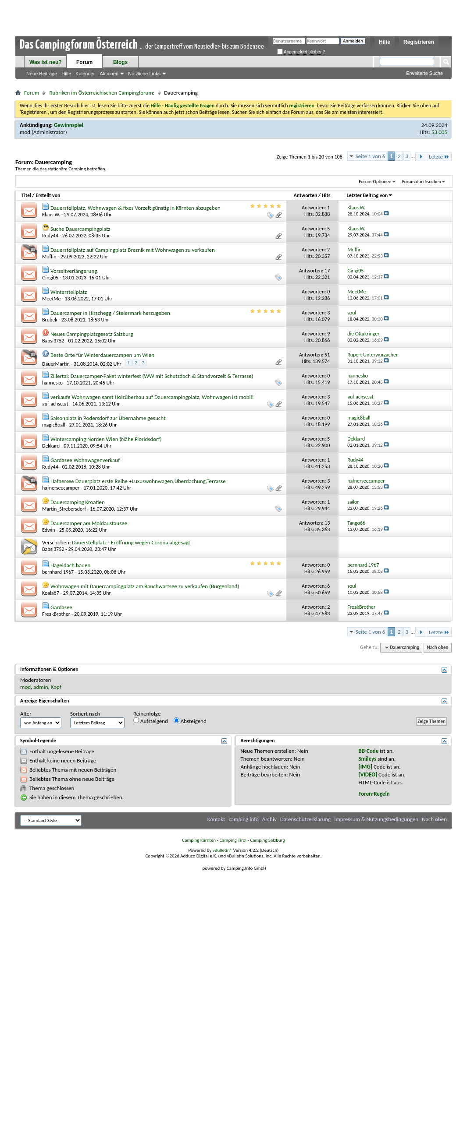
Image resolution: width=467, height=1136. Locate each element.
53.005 (439, 132)
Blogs (120, 62)
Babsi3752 (53, 341)
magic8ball (53, 425)
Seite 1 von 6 (370, 156)
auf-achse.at (55, 404)
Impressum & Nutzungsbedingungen (376, 819)
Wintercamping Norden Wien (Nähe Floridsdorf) (106, 439)
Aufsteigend (150, 720)
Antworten (305, 195)
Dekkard (51, 446)
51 (327, 355)
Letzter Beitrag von (370, 195)
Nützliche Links (144, 73)
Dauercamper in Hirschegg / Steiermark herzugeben (110, 313)
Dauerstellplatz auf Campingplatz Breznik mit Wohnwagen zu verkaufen (132, 250)
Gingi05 (50, 278)
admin (40, 687)
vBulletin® (222, 850)
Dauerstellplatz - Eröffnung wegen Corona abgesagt (131, 542)
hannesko (52, 383)
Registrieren (418, 42)
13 (327, 523)
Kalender (85, 73)
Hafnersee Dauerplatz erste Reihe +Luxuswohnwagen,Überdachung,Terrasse (138, 481)
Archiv (269, 819)
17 (327, 271)
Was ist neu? (45, 62)
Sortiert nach (85, 713)
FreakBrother (56, 614)
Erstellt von (48, 195)
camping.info (243, 819)
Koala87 (50, 593)
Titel (26, 195)
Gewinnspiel (68, 125)
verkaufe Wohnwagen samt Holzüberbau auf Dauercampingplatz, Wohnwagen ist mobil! (152, 397)
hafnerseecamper (60, 488)
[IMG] (365, 766)
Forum (84, 62)
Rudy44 (50, 236)
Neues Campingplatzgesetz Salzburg (91, 334)
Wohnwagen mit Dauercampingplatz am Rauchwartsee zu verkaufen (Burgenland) (144, 586)
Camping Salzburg (267, 840)
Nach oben (437, 647)
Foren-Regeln (373, 793)
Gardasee (61, 607)
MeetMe (51, 299)
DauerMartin (56, 364)
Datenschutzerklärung (305, 819)
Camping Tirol (232, 840)
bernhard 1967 (58, 572)
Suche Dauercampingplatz (80, 229)
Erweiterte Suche (424, 73)
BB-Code (368, 751)
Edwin (48, 530)
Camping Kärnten (199, 840)
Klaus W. (51, 215)
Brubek (49, 320)
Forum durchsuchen (421, 181)
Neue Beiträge (41, 73)
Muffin (49, 257)
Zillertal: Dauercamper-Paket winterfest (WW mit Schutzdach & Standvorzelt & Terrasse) (151, 376)
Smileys (367, 758)
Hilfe (384, 42)
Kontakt (216, 819)
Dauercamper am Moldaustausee (88, 523)
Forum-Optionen (375, 181)
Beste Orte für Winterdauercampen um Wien (102, 355)
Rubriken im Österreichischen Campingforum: (101, 92)
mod (25, 132)
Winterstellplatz (68, 292)
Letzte (439, 156)
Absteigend (190, 720)
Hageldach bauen (70, 565)
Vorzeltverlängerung (73, 271)
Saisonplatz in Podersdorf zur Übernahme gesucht (107, 418)
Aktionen (109, 73)
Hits (326, 195)
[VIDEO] (367, 774)
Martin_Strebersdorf (64, 509)
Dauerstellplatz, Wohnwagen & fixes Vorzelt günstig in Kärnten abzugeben (135, 208)
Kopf (56, 687)
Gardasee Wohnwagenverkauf (85, 460)
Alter (26, 713)
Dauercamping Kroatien (77, 502)
